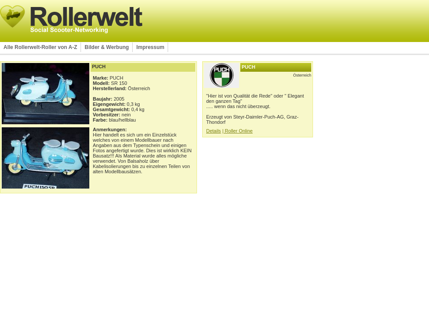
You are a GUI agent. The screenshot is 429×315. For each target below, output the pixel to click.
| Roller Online (237, 130)
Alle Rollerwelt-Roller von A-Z (40, 47)
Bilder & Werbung (106, 47)
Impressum (150, 47)
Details (213, 130)
